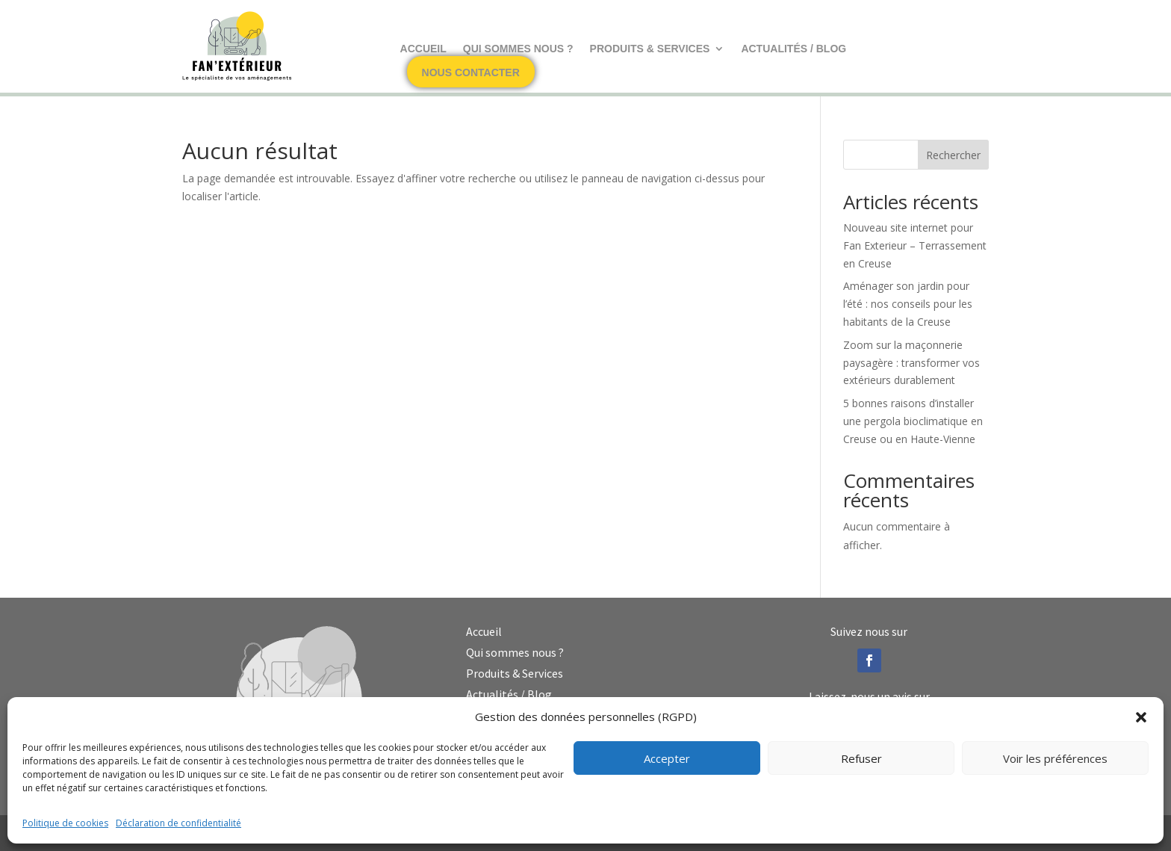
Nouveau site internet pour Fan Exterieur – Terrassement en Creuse (915, 245)
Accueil (423, 49)
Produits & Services (650, 49)
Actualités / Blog (793, 49)
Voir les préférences (1055, 758)
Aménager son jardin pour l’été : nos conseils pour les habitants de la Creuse (907, 304)
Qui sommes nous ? (518, 49)
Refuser (861, 758)
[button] (1141, 717)
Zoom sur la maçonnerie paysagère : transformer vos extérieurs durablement (911, 363)
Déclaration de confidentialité (178, 823)
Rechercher (953, 155)
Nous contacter (471, 72)
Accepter (667, 758)
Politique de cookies (65, 823)
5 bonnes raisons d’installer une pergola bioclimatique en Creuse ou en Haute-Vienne (913, 421)
